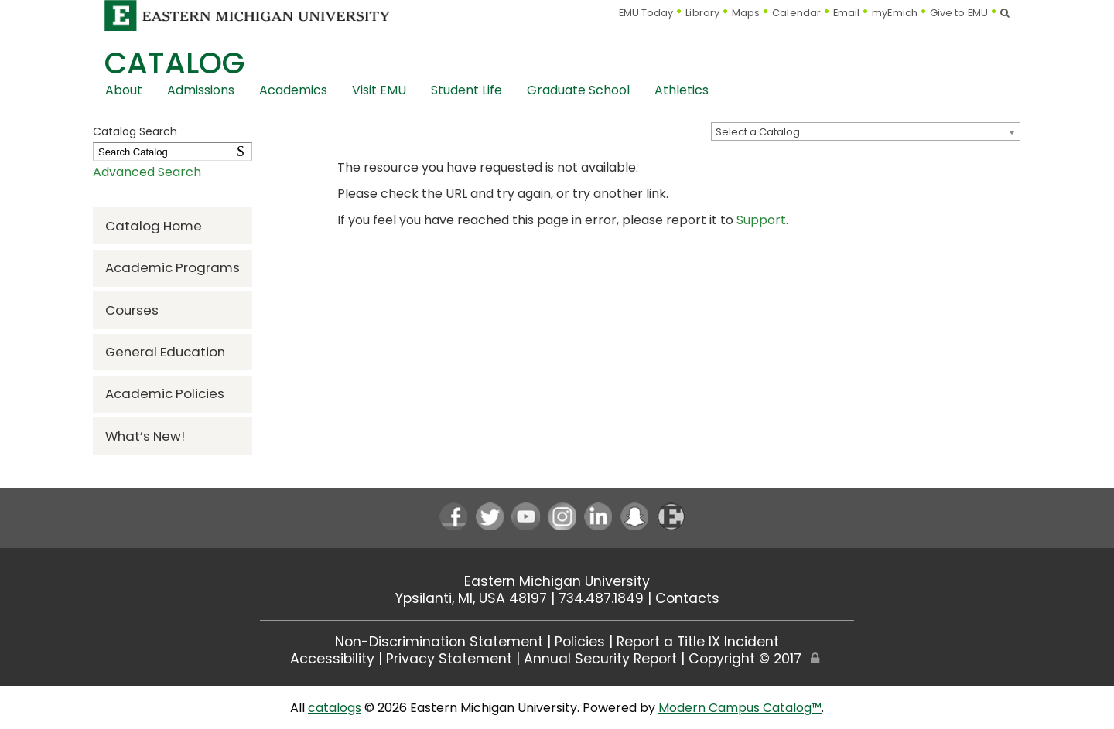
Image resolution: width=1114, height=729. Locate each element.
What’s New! (145, 436)
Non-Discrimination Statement (439, 641)
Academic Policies (164, 393)
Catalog (174, 63)
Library (702, 12)
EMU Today (646, 12)
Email (846, 12)
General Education (165, 351)
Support (761, 220)
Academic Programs (172, 267)
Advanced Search (147, 172)
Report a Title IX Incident (698, 641)
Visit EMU (379, 90)
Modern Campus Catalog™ (740, 708)
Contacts (687, 598)
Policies (580, 641)
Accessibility (332, 658)
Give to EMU (959, 12)
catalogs (334, 708)
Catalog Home (153, 225)
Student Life (466, 90)
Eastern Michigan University (557, 581)
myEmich (895, 12)
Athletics (681, 90)
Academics (293, 90)
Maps (746, 12)
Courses (132, 310)
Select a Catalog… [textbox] (761, 131)
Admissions (200, 90)
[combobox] (865, 131)
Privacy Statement (449, 658)
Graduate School (578, 90)
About (123, 90)
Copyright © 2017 (745, 658)
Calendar (796, 12)
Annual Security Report (600, 658)
